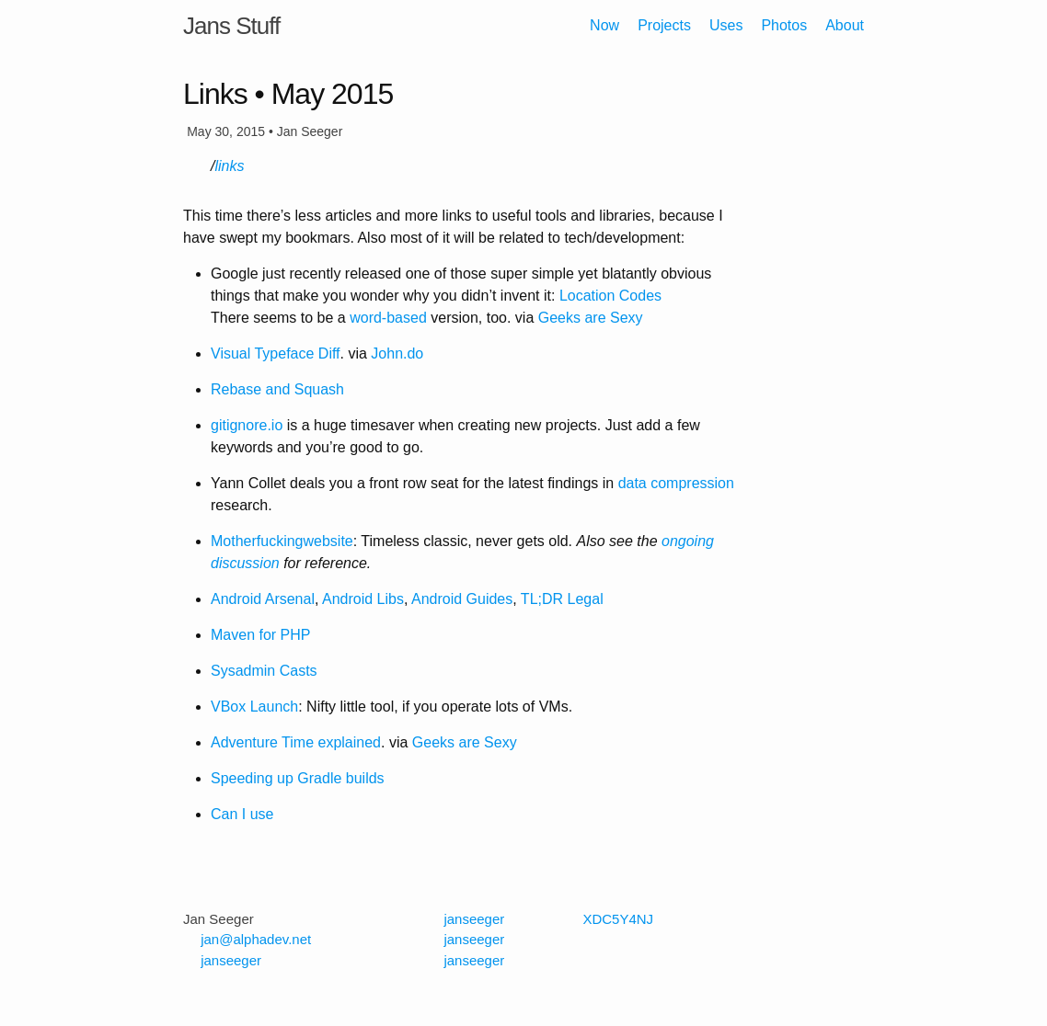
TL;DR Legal (562, 599)
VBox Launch (254, 706)
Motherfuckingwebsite (282, 541)
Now (604, 25)
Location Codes (610, 295)
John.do (397, 353)
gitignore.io (246, 425)
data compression (676, 483)
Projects (664, 25)
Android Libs (363, 599)
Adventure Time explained (296, 742)
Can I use (242, 814)
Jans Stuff (231, 26)
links (229, 166)
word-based (388, 317)
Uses (725, 25)
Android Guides (461, 599)
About (844, 25)
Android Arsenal (263, 599)
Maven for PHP (260, 635)
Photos (784, 25)
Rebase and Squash (277, 389)
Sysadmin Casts (264, 670)
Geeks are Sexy (590, 317)
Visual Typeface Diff (275, 353)
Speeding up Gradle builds (298, 778)
